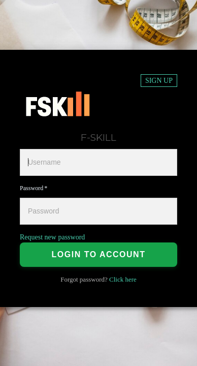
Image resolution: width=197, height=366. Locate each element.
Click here (123, 279)
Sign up (159, 80)
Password (31, 188)
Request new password (52, 237)
